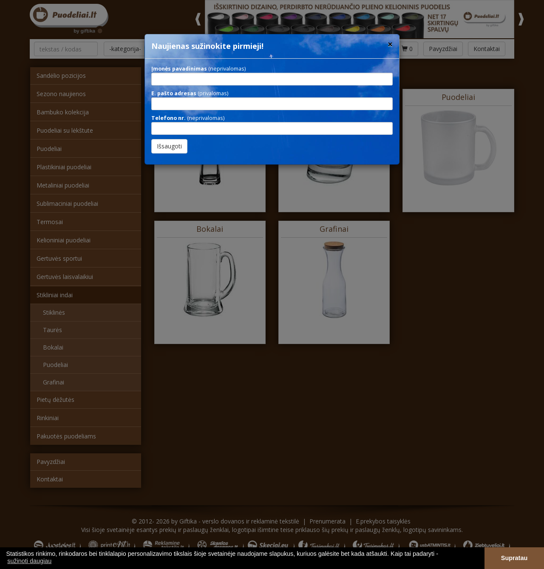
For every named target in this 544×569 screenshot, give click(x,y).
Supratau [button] (514, 558)
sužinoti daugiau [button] (29, 561)
